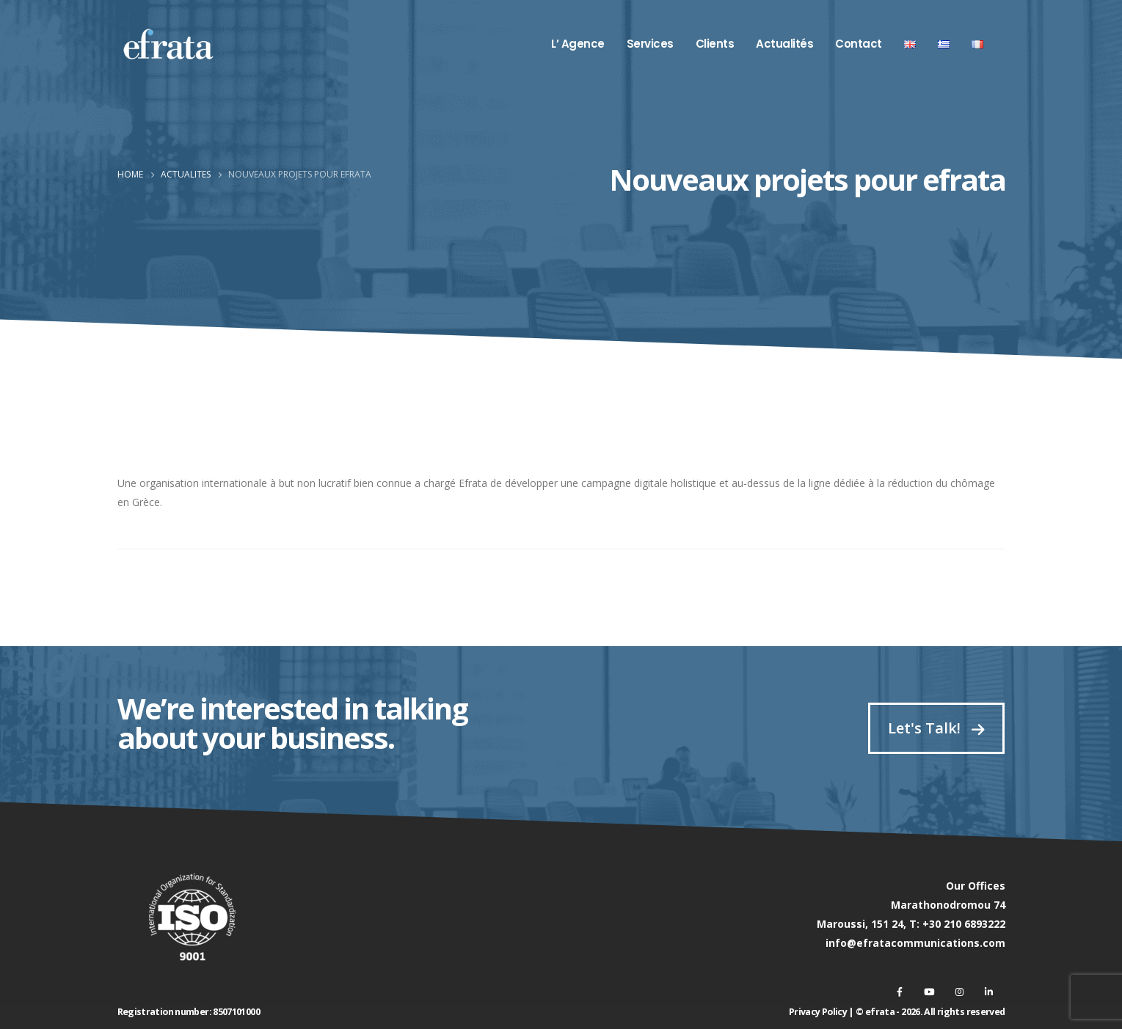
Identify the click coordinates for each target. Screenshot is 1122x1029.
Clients (715, 43)
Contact (858, 43)
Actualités (784, 43)
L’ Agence (578, 43)
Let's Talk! (936, 728)
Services (650, 43)
